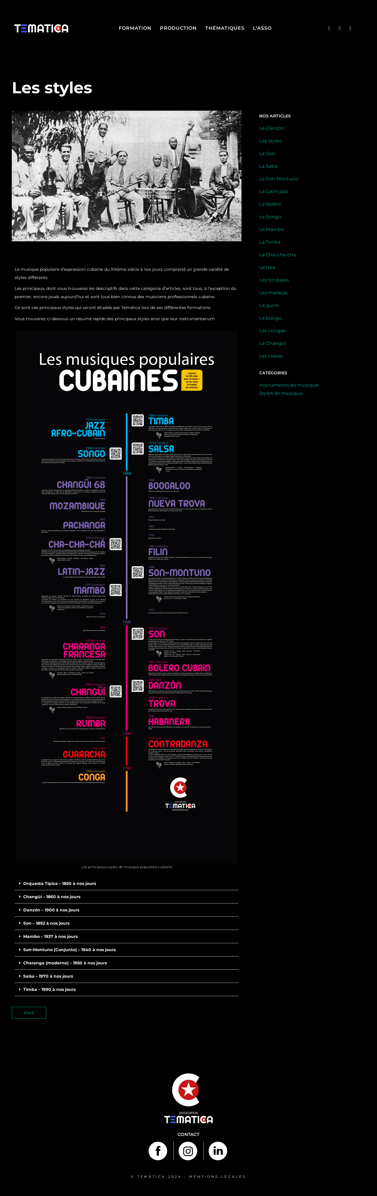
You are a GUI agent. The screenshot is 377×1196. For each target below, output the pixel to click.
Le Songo (270, 217)
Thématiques (224, 28)
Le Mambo (271, 229)
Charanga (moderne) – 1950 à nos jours (65, 963)
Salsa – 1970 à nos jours (48, 976)
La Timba (269, 242)
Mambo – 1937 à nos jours (50, 936)
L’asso (262, 28)
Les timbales (274, 280)
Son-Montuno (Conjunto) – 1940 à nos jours (69, 949)
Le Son (267, 153)
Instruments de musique (289, 385)
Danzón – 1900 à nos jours (51, 910)
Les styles (270, 141)
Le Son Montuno (278, 179)
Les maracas (273, 292)
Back (29, 1012)
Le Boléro (270, 204)
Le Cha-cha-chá (277, 255)
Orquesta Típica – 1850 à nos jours (59, 883)
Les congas (272, 330)
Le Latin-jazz (273, 191)
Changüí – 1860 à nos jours (51, 896)
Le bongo (270, 318)
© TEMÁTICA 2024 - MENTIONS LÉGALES (188, 1177)
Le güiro (268, 305)
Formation (135, 28)
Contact (188, 1134)
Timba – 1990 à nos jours (49, 989)
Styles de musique (281, 393)
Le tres (267, 267)
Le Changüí (272, 343)
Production (178, 28)
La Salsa (268, 166)
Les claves (271, 356)
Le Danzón (271, 128)
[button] (127, 883)
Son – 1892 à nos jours (46, 923)
